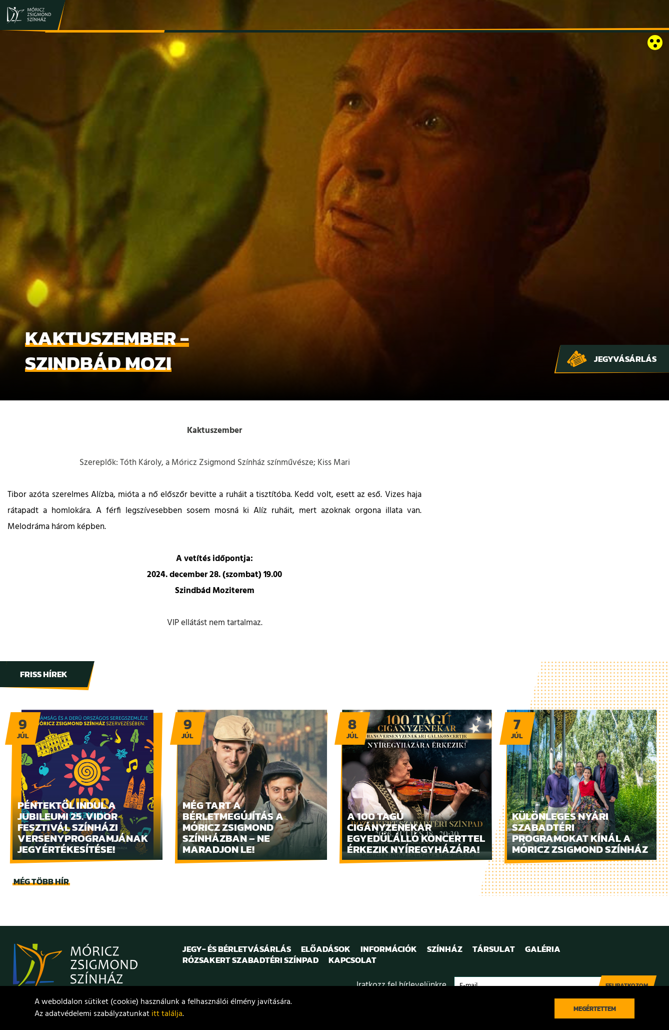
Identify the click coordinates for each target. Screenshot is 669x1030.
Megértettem (595, 1008)
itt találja (167, 1013)
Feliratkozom (627, 985)
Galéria (542, 948)
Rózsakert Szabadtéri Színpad (250, 959)
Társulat (493, 948)
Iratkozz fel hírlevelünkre (401, 985)
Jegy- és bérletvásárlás (236, 948)
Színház (444, 948)
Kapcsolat (352, 959)
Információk (388, 948)
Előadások (325, 948)
